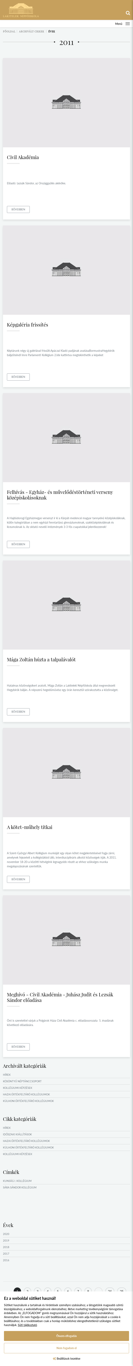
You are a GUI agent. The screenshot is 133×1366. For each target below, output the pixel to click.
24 (110, 1291)
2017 (6, 1253)
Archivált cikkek (31, 31)
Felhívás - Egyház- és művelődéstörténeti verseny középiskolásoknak (60, 495)
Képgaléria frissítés (27, 324)
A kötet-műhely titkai (29, 827)
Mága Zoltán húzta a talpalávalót (41, 659)
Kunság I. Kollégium (17, 1180)
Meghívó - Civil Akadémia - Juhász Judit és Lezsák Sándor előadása (60, 997)
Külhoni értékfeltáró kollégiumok (28, 1101)
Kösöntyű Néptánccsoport (22, 1081)
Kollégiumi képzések (17, 1087)
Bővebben (18, 209)
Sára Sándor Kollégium (19, 1187)
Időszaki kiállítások (17, 1134)
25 (121, 1291)
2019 (6, 1240)
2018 (6, 1247)
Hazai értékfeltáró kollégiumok (26, 1094)
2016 (6, 1260)
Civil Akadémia (23, 157)
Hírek (7, 1074)
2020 (6, 1234)
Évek (51, 31)
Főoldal (9, 31)
